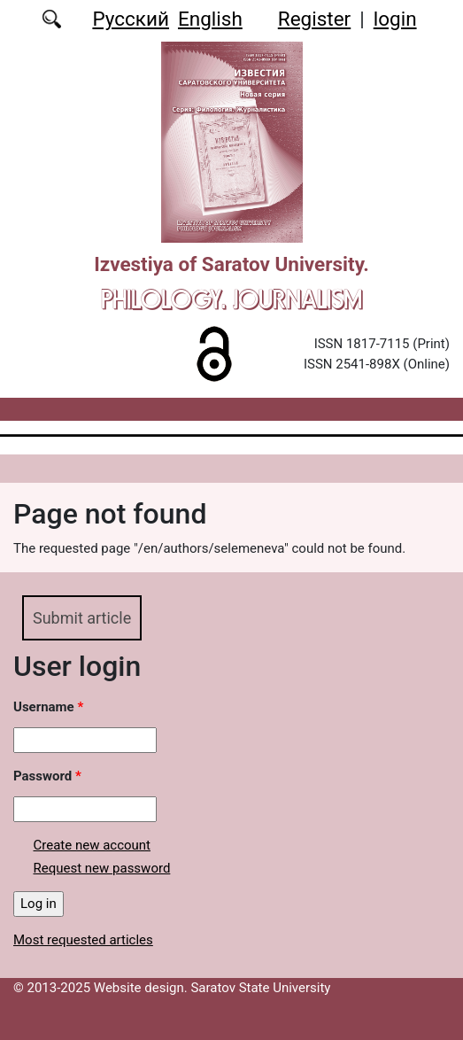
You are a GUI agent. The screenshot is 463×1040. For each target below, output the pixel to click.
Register (314, 18)
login (395, 18)
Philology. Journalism (231, 298)
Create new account (92, 845)
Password (47, 776)
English (210, 18)
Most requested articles (83, 940)
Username (48, 707)
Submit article (82, 618)
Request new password (102, 868)
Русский (130, 18)
